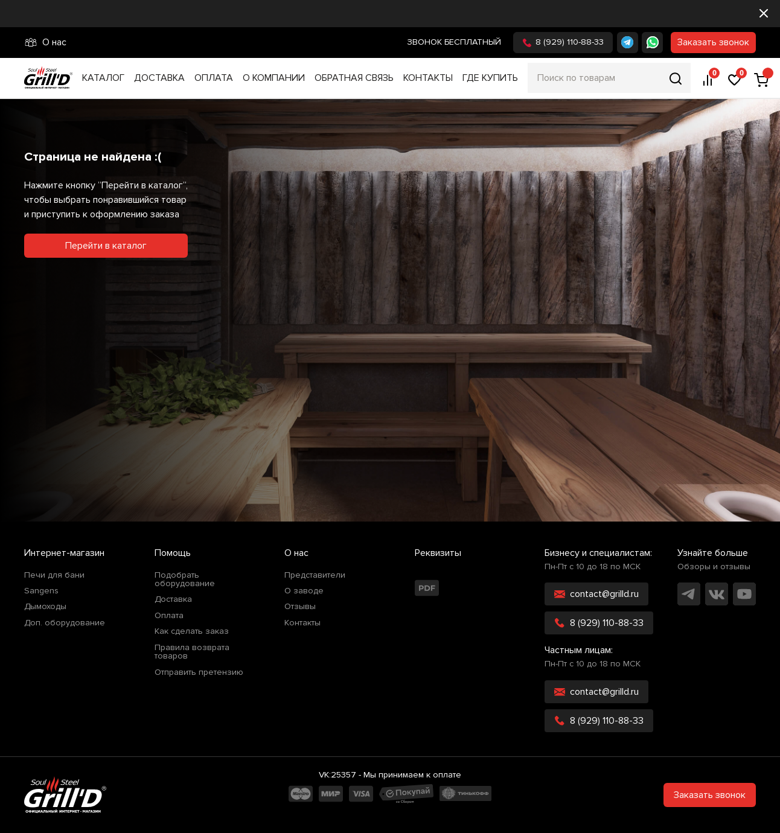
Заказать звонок (713, 42)
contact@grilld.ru (596, 594)
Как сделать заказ (192, 631)
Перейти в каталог (106, 246)
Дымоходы (45, 606)
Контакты (428, 78)
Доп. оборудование (64, 623)
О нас (45, 42)
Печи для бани (54, 575)
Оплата (213, 78)
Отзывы (300, 606)
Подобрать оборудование (185, 580)
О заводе (304, 591)
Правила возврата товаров (192, 652)
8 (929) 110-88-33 (563, 42)
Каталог (103, 78)
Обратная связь (354, 78)
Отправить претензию (199, 672)
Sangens (41, 591)
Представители (314, 575)
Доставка (159, 78)
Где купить (490, 78)
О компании (274, 78)
